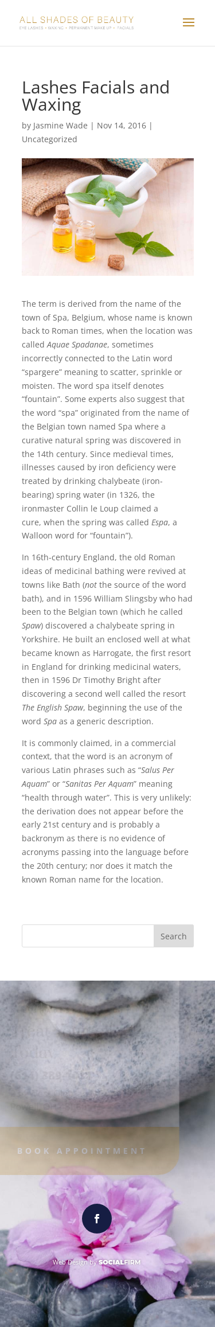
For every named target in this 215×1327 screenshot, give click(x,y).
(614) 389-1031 (47, 1075)
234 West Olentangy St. (57, 1093)
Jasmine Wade (60, 125)
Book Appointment (79, 1150)
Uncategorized (49, 139)
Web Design (70, 1262)
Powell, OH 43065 (45, 1106)
